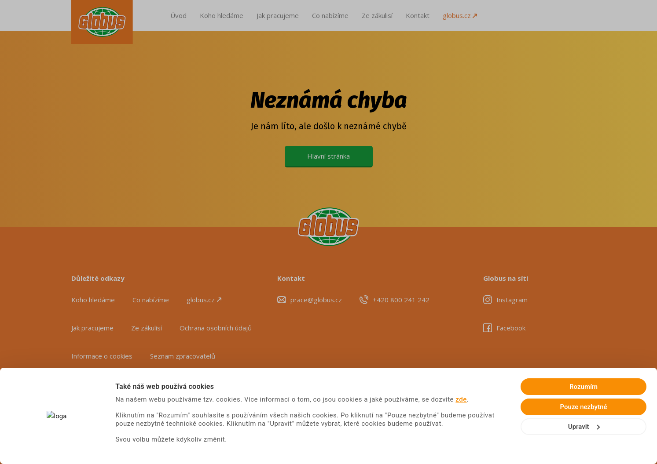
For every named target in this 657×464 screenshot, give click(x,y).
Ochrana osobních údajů (216, 327)
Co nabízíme (330, 15)
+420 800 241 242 (401, 299)
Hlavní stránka (328, 156)
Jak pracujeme (278, 15)
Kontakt (417, 15)
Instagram (512, 299)
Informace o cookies (101, 356)
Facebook (510, 327)
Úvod (178, 15)
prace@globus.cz (316, 299)
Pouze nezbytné (583, 407)
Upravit (584, 427)
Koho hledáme (221, 15)
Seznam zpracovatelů (182, 356)
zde (461, 399)
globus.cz (460, 15)
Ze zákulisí (377, 15)
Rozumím (583, 387)
